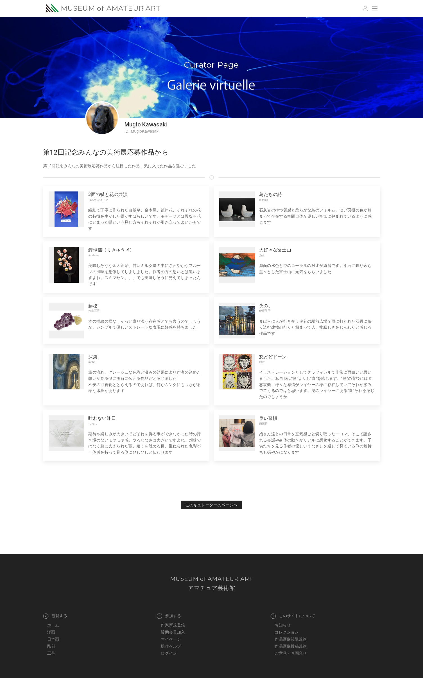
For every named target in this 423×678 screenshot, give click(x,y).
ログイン (169, 653)
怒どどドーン (273, 357)
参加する (169, 616)
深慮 (93, 357)
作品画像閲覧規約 (291, 639)
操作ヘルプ (171, 646)
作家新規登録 (173, 625)
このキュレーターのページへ (212, 505)
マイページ (171, 639)
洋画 (51, 632)
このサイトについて (292, 616)
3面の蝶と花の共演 (108, 194)
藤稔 (93, 305)
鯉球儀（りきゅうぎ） (111, 250)
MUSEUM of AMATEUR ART (103, 8)
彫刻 (51, 646)
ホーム (53, 625)
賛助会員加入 (173, 632)
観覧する (55, 616)
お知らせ (283, 625)
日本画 (53, 639)
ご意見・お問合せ (291, 653)
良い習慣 (268, 418)
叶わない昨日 (102, 418)
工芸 (51, 653)
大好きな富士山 (275, 250)
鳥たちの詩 (270, 194)
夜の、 (266, 305)
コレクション (287, 632)
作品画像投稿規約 (291, 646)
